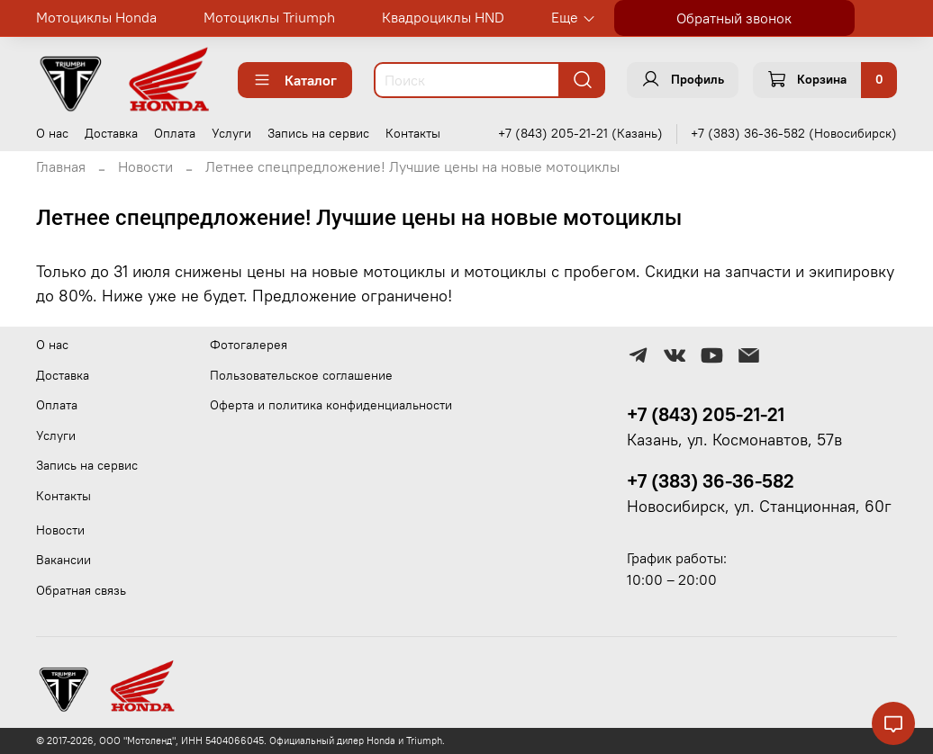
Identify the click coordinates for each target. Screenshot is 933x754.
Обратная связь (81, 590)
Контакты (412, 133)
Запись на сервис (318, 133)
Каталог (295, 80)
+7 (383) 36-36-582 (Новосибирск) (794, 133)
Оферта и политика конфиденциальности (331, 405)
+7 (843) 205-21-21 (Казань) (580, 133)
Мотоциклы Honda (96, 17)
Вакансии (63, 560)
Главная (61, 166)
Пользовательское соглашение (301, 375)
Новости (145, 166)
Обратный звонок (734, 18)
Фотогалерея (248, 345)
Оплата (174, 133)
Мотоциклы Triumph (269, 17)
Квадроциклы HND (443, 17)
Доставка (111, 133)
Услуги (231, 133)
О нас (52, 133)
